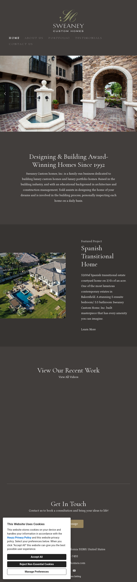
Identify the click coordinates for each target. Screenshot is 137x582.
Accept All (37, 556)
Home (14, 38)
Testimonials (88, 38)
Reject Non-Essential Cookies (37, 564)
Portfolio (59, 38)
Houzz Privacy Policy (19, 537)
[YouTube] (74, 570)
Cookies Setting (73, 576)
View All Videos (68, 377)
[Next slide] (132, 94)
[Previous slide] (5, 94)
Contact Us (21, 44)
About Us (34, 38)
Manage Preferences (37, 571)
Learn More (88, 329)
